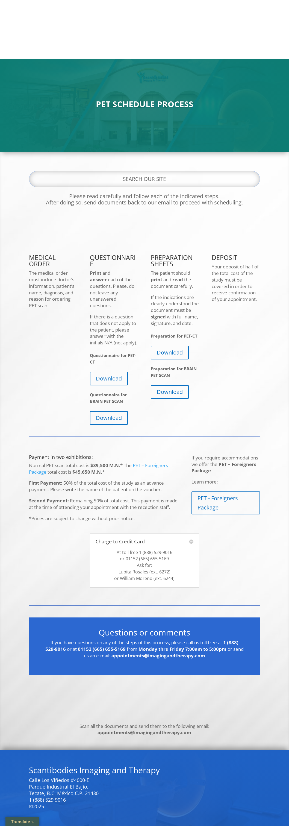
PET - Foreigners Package (217, 502)
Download (109, 378)
